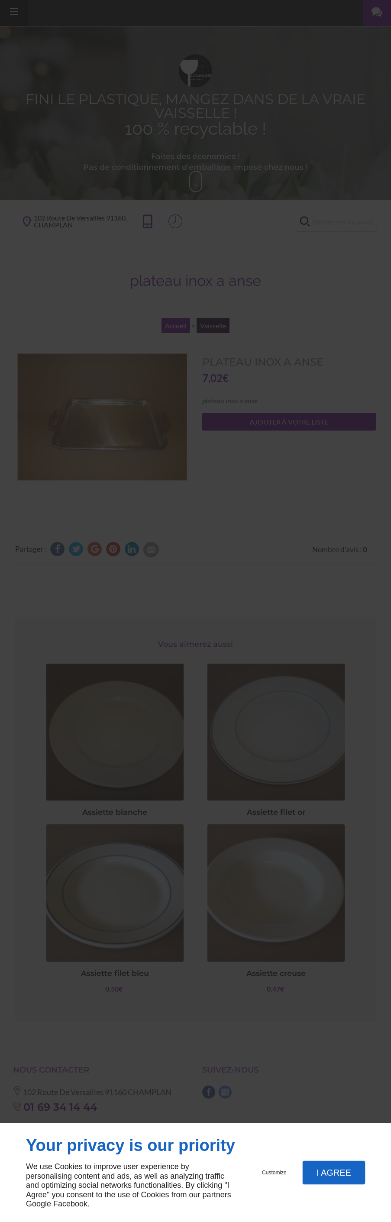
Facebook (70, 1203)
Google (38, 1203)
